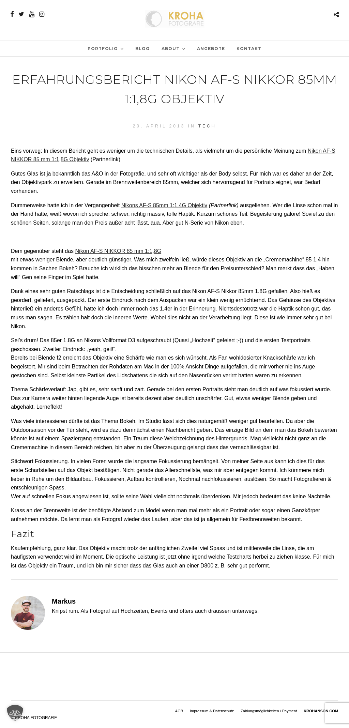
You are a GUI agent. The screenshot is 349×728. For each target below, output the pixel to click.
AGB (179, 711)
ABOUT (171, 48)
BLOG (142, 48)
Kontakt (249, 48)
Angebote (211, 48)
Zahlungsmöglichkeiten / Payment (269, 711)
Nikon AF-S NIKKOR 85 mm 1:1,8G (118, 251)
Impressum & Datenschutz (212, 711)
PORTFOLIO (103, 48)
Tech (207, 126)
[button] (15, 713)
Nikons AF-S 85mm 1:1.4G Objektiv (164, 205)
